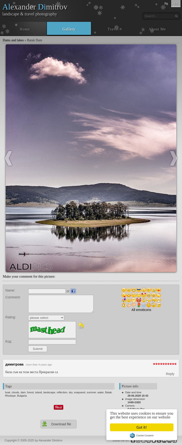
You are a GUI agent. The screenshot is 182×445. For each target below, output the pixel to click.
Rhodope (10, 395)
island (38, 392)
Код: (8, 341)
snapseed (79, 392)
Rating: (10, 317)
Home (25, 29)
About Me (157, 29)
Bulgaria (22, 395)
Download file (56, 423)
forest (30, 392)
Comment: (13, 297)
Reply (170, 374)
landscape (49, 392)
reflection (62, 392)
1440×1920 (134, 402)
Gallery (68, 29)
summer (91, 392)
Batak (108, 392)
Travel (113, 29)
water (100, 392)
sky (71, 392)
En (175, 3)
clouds (15, 392)
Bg (166, 3)
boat (7, 392)
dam (23, 392)
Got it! (141, 427)
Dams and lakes (13, 40)
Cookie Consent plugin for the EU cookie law (142, 435)
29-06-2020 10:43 (137, 395)
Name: (10, 290)
